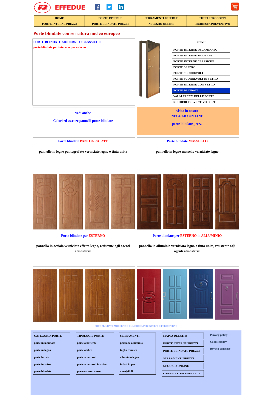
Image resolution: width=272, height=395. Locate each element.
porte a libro (84, 350)
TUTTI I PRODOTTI (212, 18)
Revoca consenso (220, 348)
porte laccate (42, 357)
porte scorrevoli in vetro (92, 364)
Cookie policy (218, 341)
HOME (59, 18)
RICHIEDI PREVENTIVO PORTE (195, 102)
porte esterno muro (88, 371)
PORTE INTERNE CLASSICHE (193, 61)
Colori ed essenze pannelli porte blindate (83, 120)
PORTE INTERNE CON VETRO (194, 84)
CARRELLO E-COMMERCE (182, 373)
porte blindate (42, 371)
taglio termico (128, 350)
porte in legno (42, 350)
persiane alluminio (131, 342)
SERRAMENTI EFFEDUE (161, 18)
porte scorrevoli (86, 357)
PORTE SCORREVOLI (188, 72)
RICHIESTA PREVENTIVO (212, 23)
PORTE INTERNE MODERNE (193, 55)
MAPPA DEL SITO (175, 335)
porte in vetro (42, 364)
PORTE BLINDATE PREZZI (110, 23)
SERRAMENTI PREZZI (178, 358)
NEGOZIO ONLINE (161, 23)
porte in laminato (44, 342)
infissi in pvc (127, 364)
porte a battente (86, 342)
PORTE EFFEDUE (110, 18)
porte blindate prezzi (187, 123)
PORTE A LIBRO (184, 67)
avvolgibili (126, 371)
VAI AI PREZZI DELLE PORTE (193, 96)
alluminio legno (129, 357)
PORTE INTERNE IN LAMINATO (195, 49)
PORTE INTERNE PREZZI (59, 23)
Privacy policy (218, 334)
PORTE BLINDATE (186, 90)
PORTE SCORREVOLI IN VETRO (195, 78)
